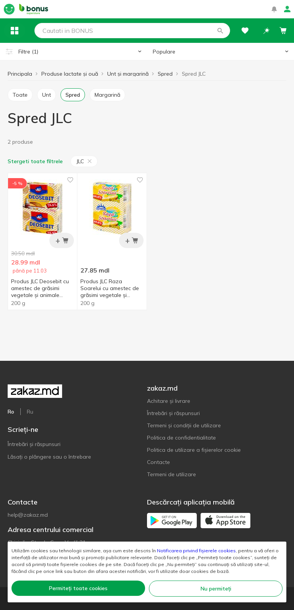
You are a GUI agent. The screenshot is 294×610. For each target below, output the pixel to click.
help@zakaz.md (28, 514)
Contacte (158, 462)
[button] (220, 30)
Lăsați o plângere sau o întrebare (49, 456)
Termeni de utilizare (171, 474)
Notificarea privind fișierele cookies (196, 550)
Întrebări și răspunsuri (34, 444)
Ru (30, 411)
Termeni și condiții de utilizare (184, 425)
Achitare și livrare (168, 400)
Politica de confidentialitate (181, 437)
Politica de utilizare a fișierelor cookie (194, 449)
